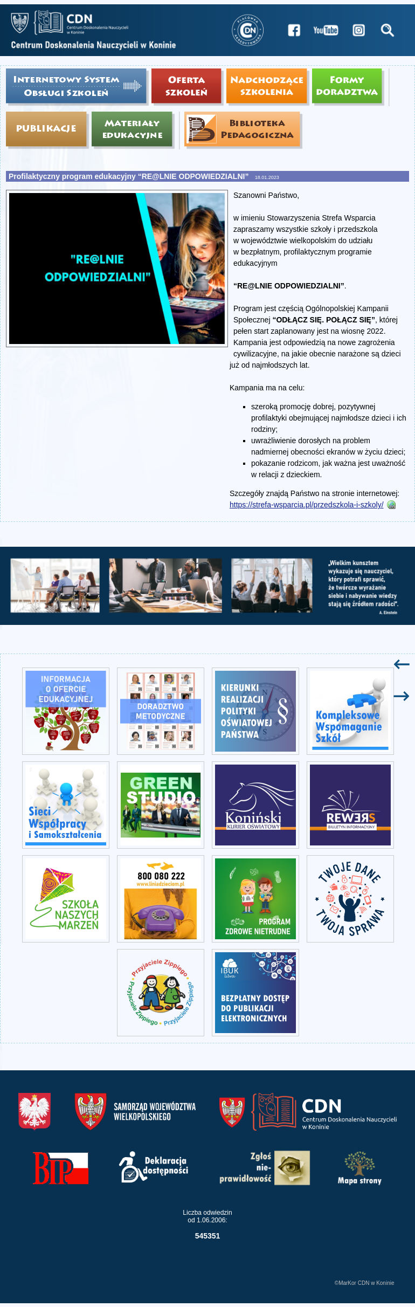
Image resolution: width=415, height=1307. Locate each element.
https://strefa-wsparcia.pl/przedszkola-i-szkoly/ (307, 504)
